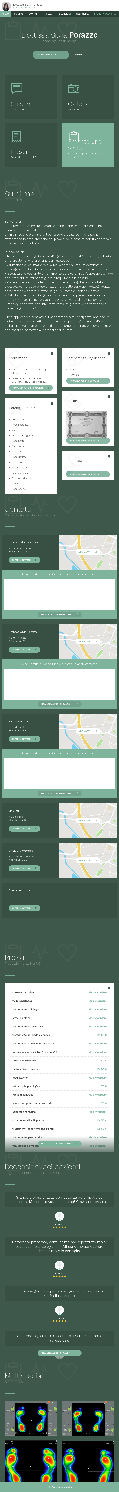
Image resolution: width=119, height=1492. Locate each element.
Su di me (18, 14)
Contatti (34, 14)
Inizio (5, 14)
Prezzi (48, 14)
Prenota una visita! (105, 14)
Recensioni (64, 14)
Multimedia (82, 14)
